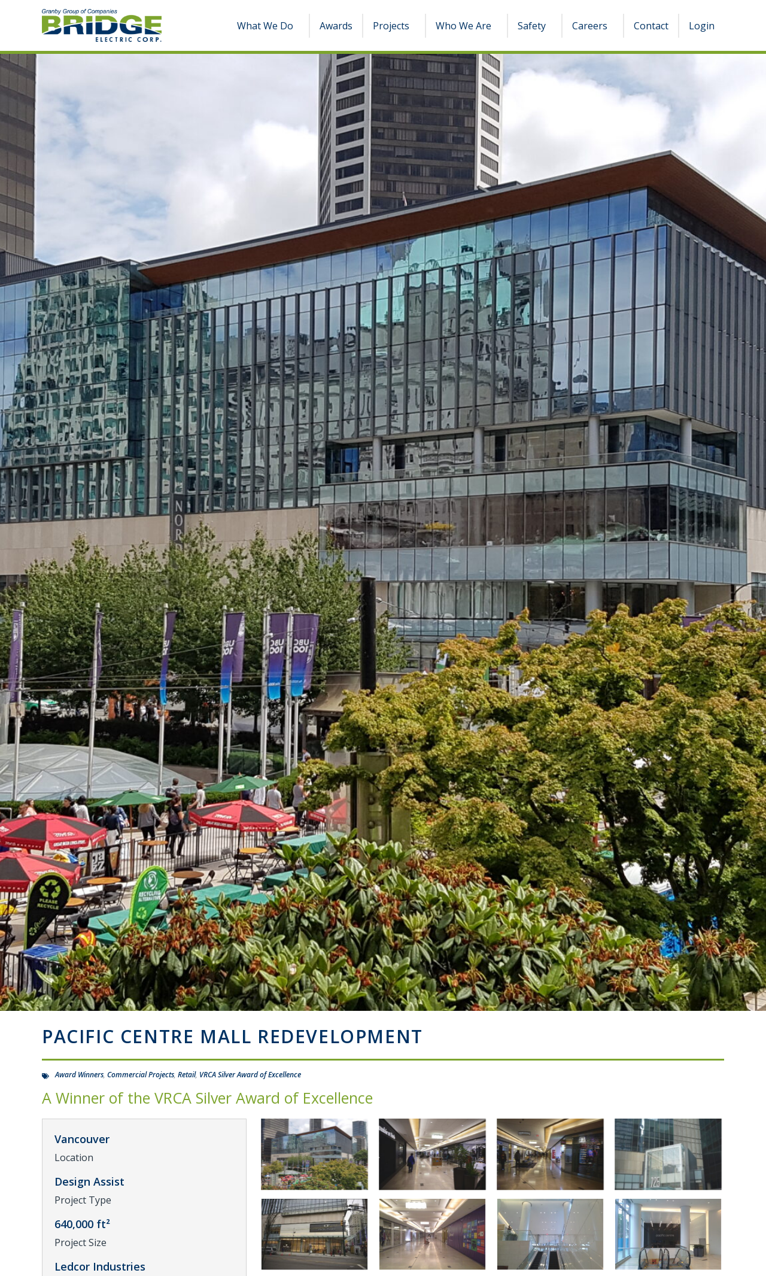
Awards (336, 25)
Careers (592, 25)
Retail (187, 1075)
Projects (394, 25)
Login (702, 25)
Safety (535, 25)
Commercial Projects (140, 1075)
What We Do (268, 25)
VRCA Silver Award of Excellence (250, 1075)
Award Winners (79, 1075)
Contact (651, 25)
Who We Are (466, 25)
